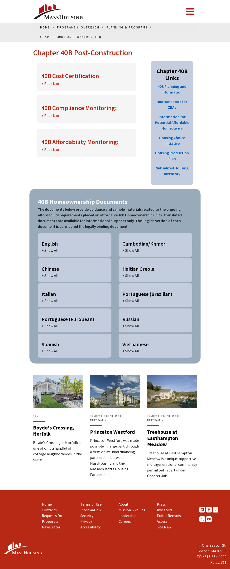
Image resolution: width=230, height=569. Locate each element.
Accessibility (90, 527)
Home (47, 504)
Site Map (164, 527)
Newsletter (51, 527)
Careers (125, 521)
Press (161, 504)
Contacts (49, 510)
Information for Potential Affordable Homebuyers (172, 122)
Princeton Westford (112, 432)
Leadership (127, 515)
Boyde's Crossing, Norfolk (53, 430)
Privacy (86, 521)
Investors (164, 510)
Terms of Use (91, 504)
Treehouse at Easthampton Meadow (162, 438)
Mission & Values (132, 510)
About (124, 504)
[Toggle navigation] (190, 12)
